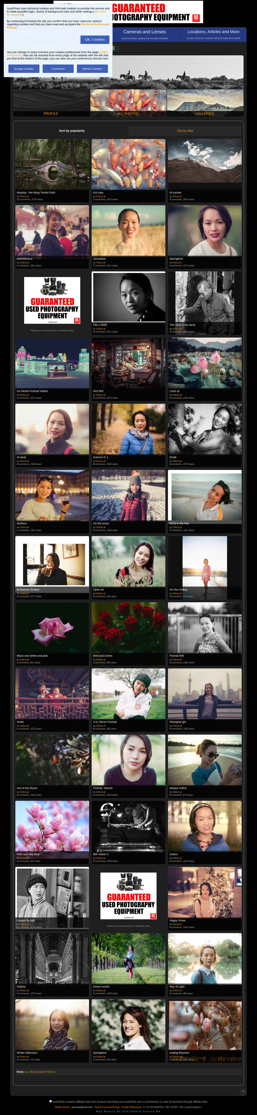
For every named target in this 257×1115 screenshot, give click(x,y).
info (71, 330)
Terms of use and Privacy (107, 1107)
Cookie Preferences (131, 1107)
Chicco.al (24, 196)
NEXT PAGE (48, 1072)
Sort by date (185, 130)
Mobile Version (62, 1107)
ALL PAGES (31, 1072)
